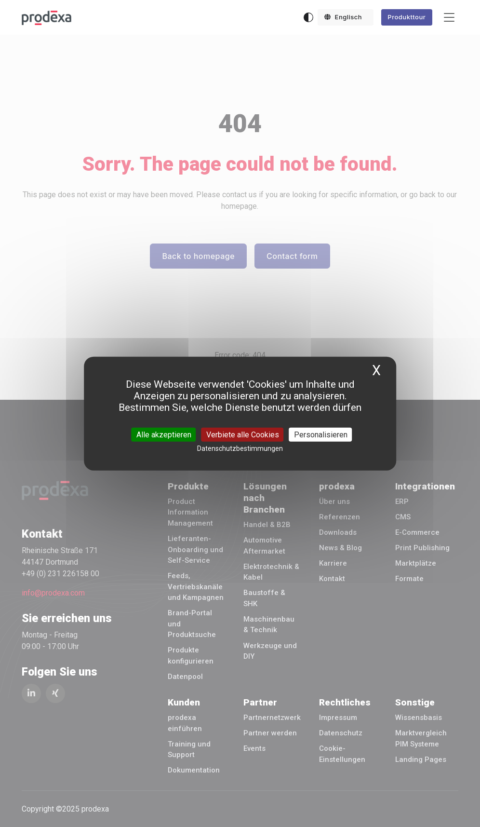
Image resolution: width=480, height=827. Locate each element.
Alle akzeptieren (163, 434)
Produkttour (406, 17)
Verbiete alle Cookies (242, 434)
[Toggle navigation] (449, 17)
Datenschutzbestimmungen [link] (240, 448)
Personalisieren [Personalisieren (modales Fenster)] (320, 434)
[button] (345, 17)
